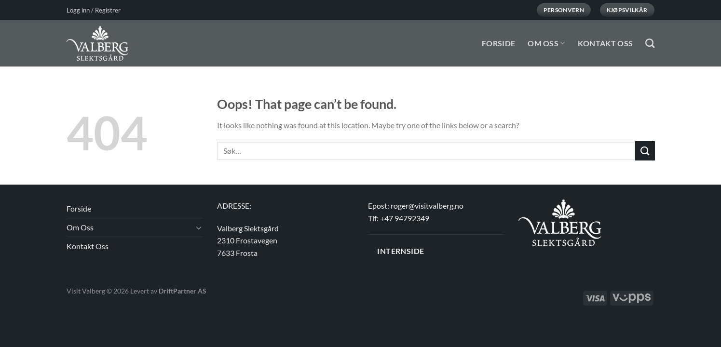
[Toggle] (199, 227)
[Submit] (644, 150)
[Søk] (649, 43)
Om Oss (546, 43)
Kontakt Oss (605, 43)
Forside (498, 43)
